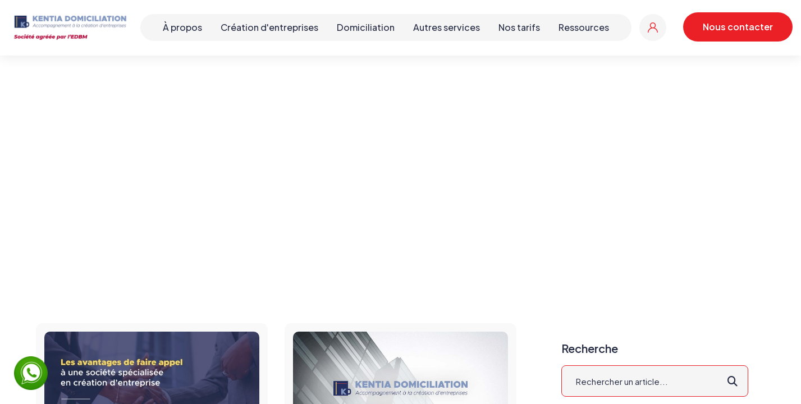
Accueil (361, 171)
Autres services (446, 27)
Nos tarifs (519, 27)
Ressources (584, 27)
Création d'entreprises (269, 27)
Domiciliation (366, 27)
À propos (182, 27)
